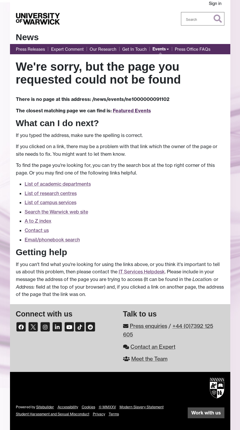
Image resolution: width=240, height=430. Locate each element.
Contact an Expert (152, 346)
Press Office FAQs (192, 49)
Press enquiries (148, 326)
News (27, 37)
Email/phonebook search (52, 240)
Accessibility (68, 407)
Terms (114, 414)
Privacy (99, 414)
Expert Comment (67, 49)
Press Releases (30, 49)
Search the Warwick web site (56, 212)
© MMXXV (107, 407)
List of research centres (51, 193)
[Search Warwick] (202, 19)
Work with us (206, 413)
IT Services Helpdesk (142, 272)
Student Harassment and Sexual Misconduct (52, 414)
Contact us (37, 230)
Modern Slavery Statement (142, 407)
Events (159, 49)
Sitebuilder (45, 407)
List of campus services (50, 202)
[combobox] (202, 19)
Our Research (103, 49)
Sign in (215, 3)
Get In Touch (134, 49)
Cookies (88, 407)
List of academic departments (58, 184)
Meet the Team (149, 358)
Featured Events (132, 111)
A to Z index (38, 221)
